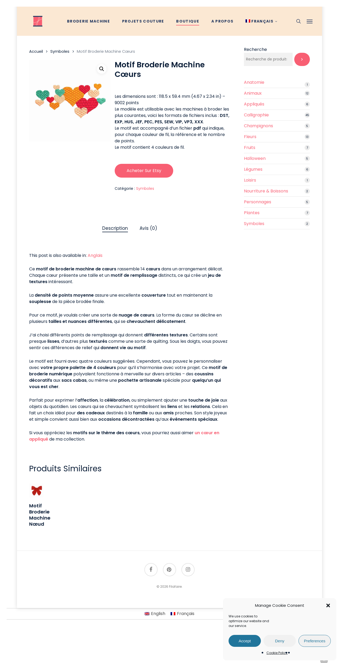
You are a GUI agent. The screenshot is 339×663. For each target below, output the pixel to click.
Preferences (314, 641)
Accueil (36, 51)
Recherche (255, 49)
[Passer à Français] (182, 614)
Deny (279, 641)
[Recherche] (302, 59)
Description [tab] (115, 228)
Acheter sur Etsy (144, 171)
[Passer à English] (155, 614)
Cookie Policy (277, 653)
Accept (245, 641)
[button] (328, 605)
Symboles (59, 51)
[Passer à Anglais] (95, 255)
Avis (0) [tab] (148, 228)
